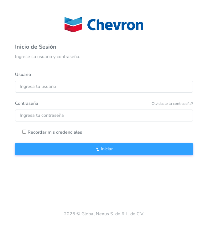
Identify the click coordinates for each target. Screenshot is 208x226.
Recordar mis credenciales (55, 132)
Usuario (23, 74)
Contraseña (26, 103)
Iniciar (104, 149)
